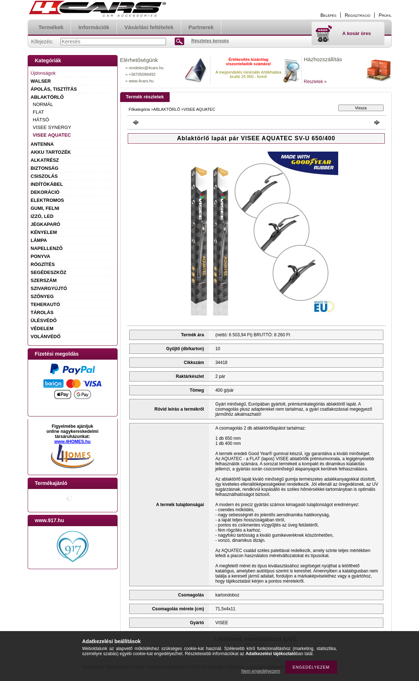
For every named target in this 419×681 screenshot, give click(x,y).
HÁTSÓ (41, 119)
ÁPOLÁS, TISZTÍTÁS (54, 89)
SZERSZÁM (44, 280)
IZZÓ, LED (42, 216)
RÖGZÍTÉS (43, 264)
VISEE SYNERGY (52, 127)
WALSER (41, 81)
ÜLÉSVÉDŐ (44, 320)
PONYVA (40, 256)
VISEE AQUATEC (52, 135)
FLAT (38, 112)
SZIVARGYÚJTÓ (49, 288)
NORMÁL (43, 104)
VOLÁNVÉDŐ (45, 336)
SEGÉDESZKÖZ (48, 272)
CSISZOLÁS (44, 176)
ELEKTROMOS (47, 200)
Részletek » (315, 81)
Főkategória (139, 109)
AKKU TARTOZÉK (51, 152)
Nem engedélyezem (260, 671)
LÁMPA (39, 240)
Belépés (328, 15)
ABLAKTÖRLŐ (47, 97)
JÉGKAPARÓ (45, 224)
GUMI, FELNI (45, 208)
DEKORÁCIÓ (45, 192)
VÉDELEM (42, 328)
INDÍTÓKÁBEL (47, 184)
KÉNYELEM (44, 232)
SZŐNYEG (42, 296)
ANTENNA (42, 144)
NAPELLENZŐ (47, 248)
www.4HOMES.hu (72, 441)
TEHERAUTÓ (45, 304)
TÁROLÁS (42, 312)
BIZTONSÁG (44, 168)
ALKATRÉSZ (45, 160)
